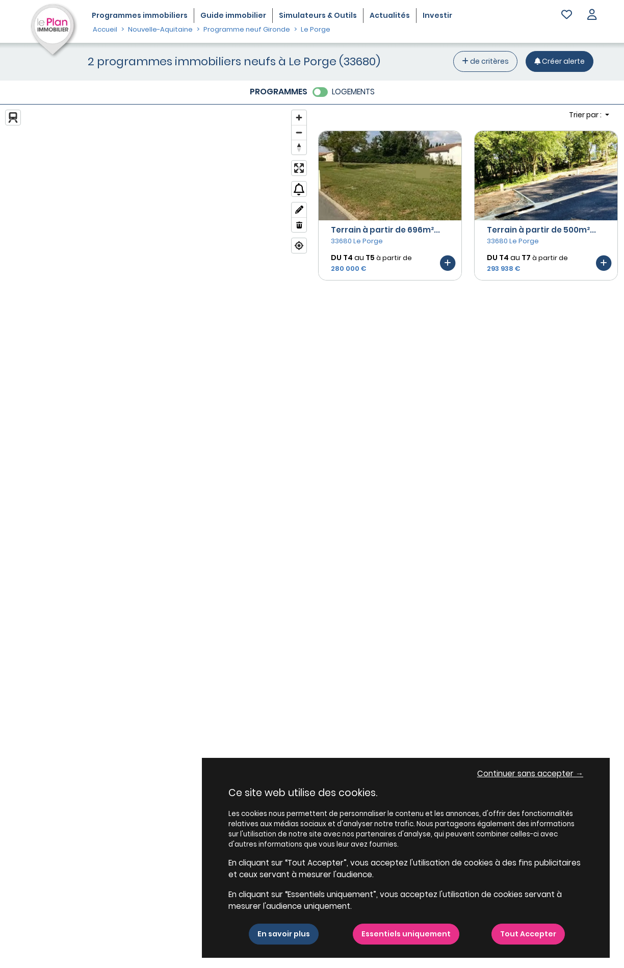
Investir (437, 15)
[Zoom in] (299, 117)
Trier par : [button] (586, 115)
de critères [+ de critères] (485, 61)
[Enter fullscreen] (299, 168)
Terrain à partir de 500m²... (541, 229)
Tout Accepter (528, 934)
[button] (591, 15)
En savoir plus (283, 934)
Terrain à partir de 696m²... (385, 229)
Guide (233, 15)
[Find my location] (299, 245)
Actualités (390, 15)
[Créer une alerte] (559, 61)
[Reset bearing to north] (299, 147)
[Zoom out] (299, 132)
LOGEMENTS (353, 91)
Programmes (140, 15)
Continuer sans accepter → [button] (530, 773)
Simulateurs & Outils (318, 15)
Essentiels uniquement (406, 934)
